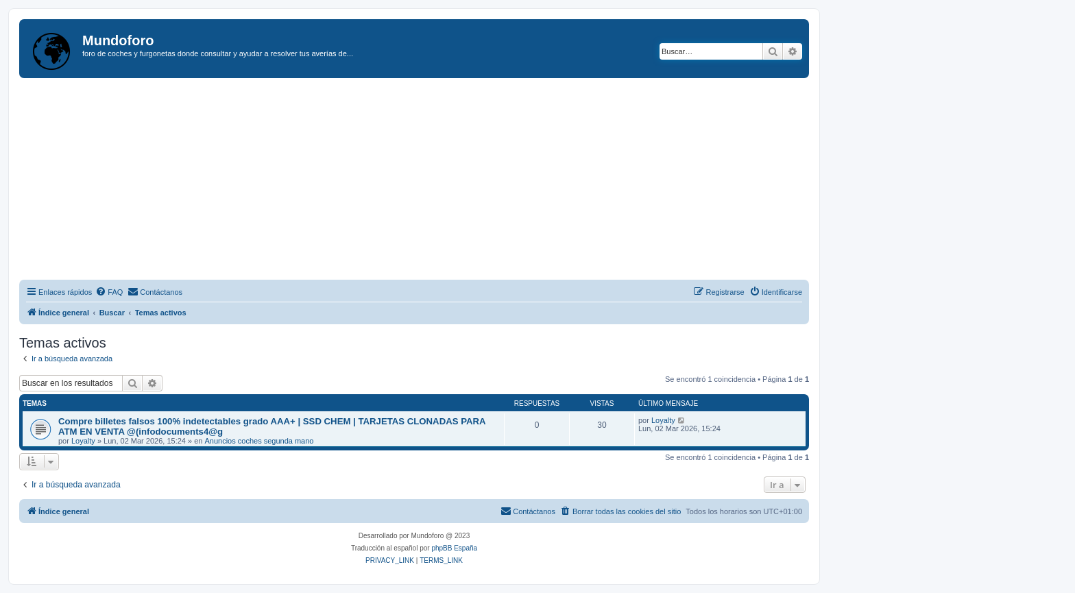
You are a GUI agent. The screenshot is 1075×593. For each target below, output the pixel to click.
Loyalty (83, 441)
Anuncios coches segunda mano (258, 441)
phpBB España (454, 548)
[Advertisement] (430, 181)
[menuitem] (109, 292)
